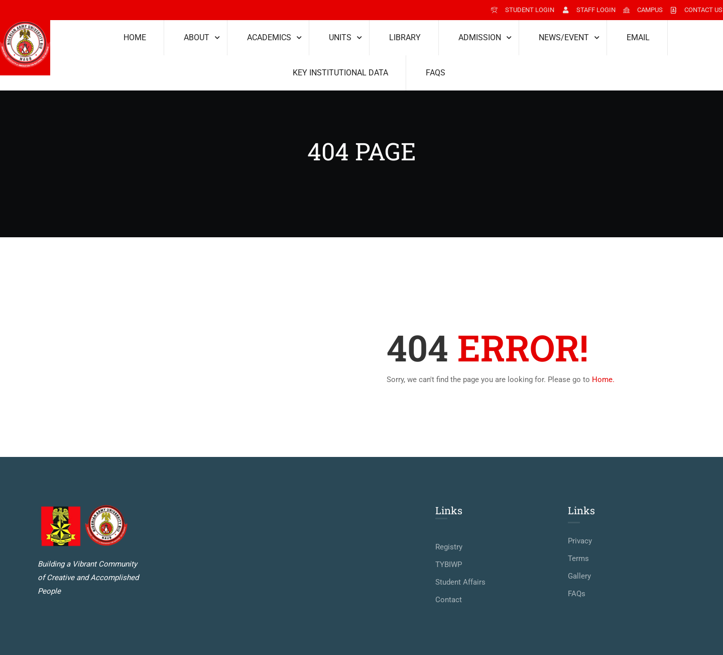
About (196, 37)
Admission (479, 37)
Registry (448, 546)
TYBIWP (448, 564)
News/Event (564, 37)
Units (340, 37)
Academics (269, 37)
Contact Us (696, 10)
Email (638, 37)
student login (522, 10)
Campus (643, 10)
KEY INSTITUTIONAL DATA (340, 72)
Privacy (580, 540)
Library (405, 37)
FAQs (435, 72)
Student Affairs (460, 582)
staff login (588, 10)
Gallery (579, 576)
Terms (578, 558)
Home (135, 37)
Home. (603, 379)
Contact (448, 599)
